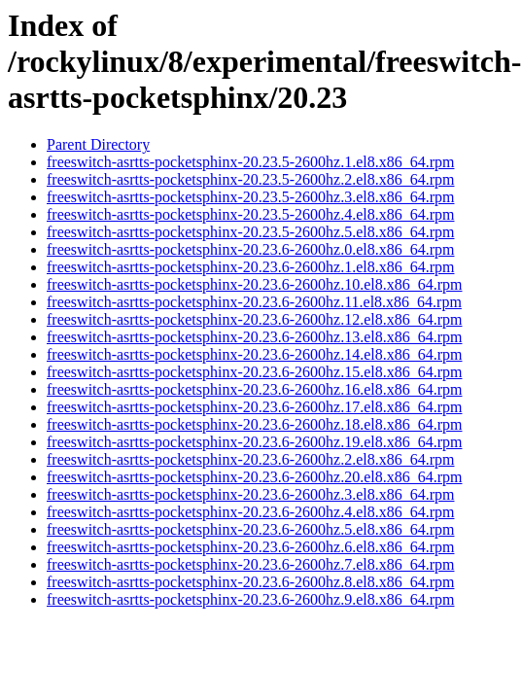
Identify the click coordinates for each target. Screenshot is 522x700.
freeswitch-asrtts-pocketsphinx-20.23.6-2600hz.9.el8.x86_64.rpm (250, 599)
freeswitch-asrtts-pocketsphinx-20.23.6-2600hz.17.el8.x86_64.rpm (254, 407)
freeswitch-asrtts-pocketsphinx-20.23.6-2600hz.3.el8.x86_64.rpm (250, 494)
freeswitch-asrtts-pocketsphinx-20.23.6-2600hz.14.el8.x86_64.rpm (254, 354)
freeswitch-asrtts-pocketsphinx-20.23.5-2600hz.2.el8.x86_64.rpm (250, 179)
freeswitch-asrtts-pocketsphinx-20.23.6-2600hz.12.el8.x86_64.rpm (254, 319)
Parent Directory (98, 144)
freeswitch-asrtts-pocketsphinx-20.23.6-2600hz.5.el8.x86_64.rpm (250, 529)
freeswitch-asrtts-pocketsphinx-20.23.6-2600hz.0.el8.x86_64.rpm (250, 249)
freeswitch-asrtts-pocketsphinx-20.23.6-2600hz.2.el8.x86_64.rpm (250, 459)
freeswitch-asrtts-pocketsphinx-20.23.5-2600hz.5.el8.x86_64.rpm (250, 232)
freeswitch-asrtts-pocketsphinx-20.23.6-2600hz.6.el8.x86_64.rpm (250, 547)
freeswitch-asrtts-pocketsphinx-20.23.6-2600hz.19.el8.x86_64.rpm (254, 442)
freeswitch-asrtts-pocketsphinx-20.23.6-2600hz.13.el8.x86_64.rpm (254, 337)
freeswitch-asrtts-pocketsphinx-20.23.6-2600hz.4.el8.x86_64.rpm (250, 512)
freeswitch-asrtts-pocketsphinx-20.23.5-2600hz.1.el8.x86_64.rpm (250, 162)
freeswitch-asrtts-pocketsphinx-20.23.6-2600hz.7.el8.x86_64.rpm (250, 564)
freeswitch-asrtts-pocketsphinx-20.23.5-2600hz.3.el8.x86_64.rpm (250, 197)
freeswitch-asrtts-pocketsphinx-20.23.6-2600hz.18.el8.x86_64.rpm (254, 424)
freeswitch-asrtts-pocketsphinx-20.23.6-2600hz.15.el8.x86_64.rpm (254, 372)
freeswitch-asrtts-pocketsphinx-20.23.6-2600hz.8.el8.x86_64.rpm (250, 582)
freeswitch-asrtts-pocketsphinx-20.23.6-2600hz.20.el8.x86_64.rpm (254, 477)
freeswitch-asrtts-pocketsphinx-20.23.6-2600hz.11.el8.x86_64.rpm (254, 302)
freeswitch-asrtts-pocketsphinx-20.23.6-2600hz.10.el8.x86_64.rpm (254, 284)
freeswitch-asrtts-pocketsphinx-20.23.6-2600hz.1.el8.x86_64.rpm (250, 267)
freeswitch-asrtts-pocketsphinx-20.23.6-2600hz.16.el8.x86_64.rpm (254, 389)
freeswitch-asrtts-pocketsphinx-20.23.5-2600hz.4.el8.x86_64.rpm (250, 214)
